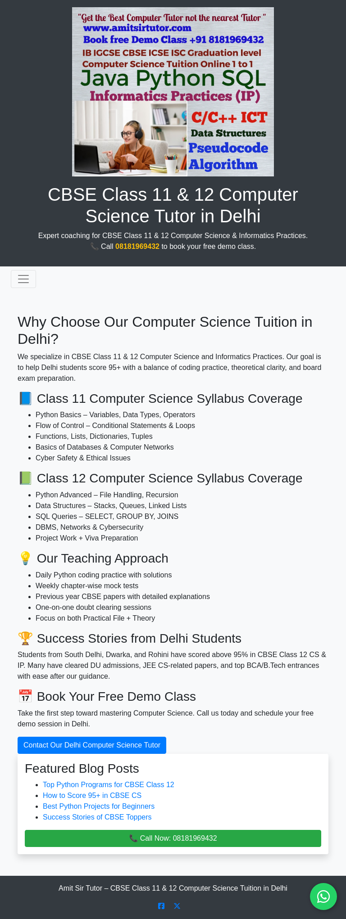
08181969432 (137, 246)
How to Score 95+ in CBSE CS (92, 795)
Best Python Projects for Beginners (99, 806)
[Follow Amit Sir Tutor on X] (177, 906)
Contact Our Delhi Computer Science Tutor (91, 745)
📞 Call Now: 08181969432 (173, 838)
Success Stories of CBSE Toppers (97, 817)
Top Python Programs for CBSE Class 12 (108, 784)
